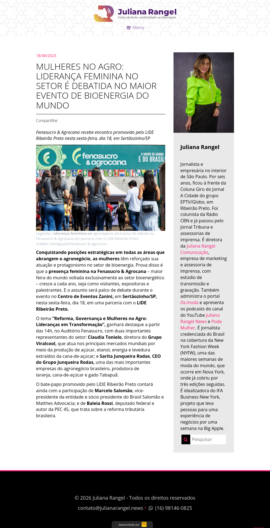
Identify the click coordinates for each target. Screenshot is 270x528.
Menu (135, 28)
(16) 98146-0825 (170, 508)
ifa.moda (189, 302)
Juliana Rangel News (200, 318)
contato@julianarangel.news (110, 508)
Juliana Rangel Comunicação (197, 249)
